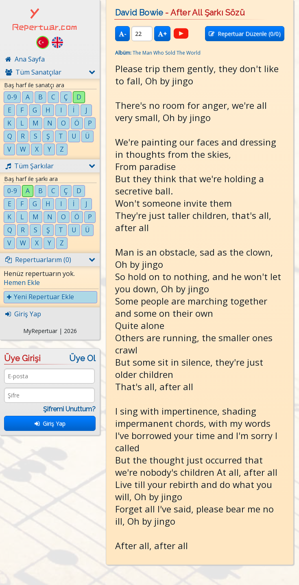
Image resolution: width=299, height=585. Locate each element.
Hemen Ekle (22, 282)
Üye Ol (82, 358)
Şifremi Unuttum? (69, 409)
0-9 (12, 97)
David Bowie (139, 13)
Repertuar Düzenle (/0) (245, 34)
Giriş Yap (50, 423)
